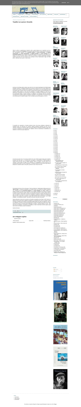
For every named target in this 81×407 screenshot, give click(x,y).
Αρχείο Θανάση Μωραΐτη (58, 211)
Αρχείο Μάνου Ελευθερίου (58, 214)
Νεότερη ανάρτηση (16, 220)
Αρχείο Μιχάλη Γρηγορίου (58, 215)
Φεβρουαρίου (57, 190)
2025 (55, 130)
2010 (55, 151)
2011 (55, 149)
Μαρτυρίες (55, 237)
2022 (55, 134)
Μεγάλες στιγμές (18, 212)
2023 (55, 133)
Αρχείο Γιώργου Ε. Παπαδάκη (58, 209)
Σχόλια (55, 271)
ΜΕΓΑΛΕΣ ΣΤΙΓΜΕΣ (24, 16)
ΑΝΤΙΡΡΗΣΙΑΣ (62, 14)
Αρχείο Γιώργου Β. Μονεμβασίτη (59, 208)
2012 (55, 148)
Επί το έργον (56, 225)
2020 (55, 137)
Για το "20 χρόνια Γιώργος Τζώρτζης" (60, 166)
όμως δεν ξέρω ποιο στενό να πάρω (60, 177)
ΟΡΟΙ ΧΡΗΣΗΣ (17, 398)
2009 (55, 152)
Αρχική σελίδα (31, 220)
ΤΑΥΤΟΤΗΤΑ (17, 397)
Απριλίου (56, 187)
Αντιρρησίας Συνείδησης (58, 204)
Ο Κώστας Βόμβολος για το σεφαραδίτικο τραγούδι (59, 161)
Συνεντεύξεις (56, 245)
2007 (55, 194)
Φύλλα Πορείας (56, 250)
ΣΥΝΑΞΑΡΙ (56, 14)
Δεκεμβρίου (57, 153)
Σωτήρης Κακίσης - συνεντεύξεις (59, 248)
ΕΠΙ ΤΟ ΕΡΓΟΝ (43, 14)
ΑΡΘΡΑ (14, 14)
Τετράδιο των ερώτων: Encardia (60, 175)
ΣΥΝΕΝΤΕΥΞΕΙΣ (21, 14)
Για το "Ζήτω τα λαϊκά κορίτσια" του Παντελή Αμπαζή (60, 179)
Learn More (64, 2)
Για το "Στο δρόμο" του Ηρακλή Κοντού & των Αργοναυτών (61, 181)
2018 (55, 140)
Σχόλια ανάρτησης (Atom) (21, 222)
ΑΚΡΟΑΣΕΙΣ (27, 14)
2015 (55, 144)
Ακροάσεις (55, 203)
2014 (55, 145)
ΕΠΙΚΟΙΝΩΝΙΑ (17, 399)
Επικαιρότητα (56, 226)
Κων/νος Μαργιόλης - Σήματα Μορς (59, 229)
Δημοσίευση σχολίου (17, 218)
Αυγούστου (57, 159)
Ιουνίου (56, 184)
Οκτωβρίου (57, 156)
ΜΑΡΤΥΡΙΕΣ (50, 14)
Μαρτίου (56, 188)
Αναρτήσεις (56, 269)
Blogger (55, 404)
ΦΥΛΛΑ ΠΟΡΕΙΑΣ (33, 16)
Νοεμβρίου (57, 155)
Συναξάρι (55, 244)
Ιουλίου (56, 183)
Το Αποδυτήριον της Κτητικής (58, 249)
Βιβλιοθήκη (56, 217)
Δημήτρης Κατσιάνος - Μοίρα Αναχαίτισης (60, 221)
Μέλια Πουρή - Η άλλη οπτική (58, 240)
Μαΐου (56, 186)
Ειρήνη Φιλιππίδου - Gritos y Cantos (59, 223)
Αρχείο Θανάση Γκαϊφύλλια (58, 210)
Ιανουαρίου (57, 191)
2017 (55, 141)
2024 (55, 131)
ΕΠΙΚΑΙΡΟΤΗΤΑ (16, 16)
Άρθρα (55, 205)
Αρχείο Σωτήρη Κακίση (57, 216)
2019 (55, 138)
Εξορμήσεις (56, 224)
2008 (55, 193)
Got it (68, 2)
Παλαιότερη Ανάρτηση (47, 220)
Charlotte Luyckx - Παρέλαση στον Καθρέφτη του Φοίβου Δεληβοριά (59, 252)
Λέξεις (55, 232)
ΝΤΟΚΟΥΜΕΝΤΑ (35, 14)
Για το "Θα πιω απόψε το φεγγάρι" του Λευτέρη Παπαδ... (61, 163)
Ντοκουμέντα (56, 243)
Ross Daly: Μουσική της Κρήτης (60, 174)
